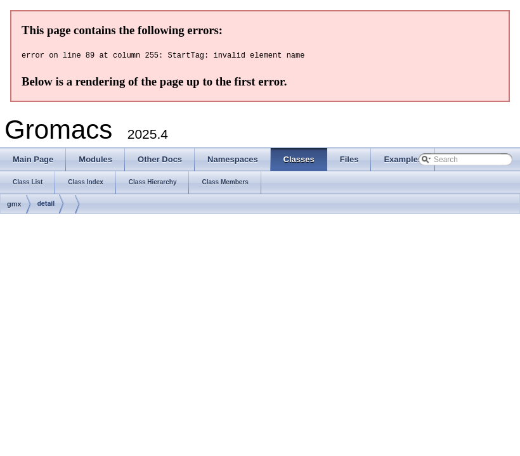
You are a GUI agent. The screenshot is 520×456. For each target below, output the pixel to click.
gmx (14, 204)
